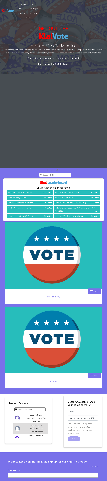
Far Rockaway (53, 306)
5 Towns (53, 390)
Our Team (52, 4)
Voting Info (64, 4)
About (40, 4)
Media (76, 4)
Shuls (60, 9)
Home (31, 4)
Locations (49, 9)
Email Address (15, 470)
